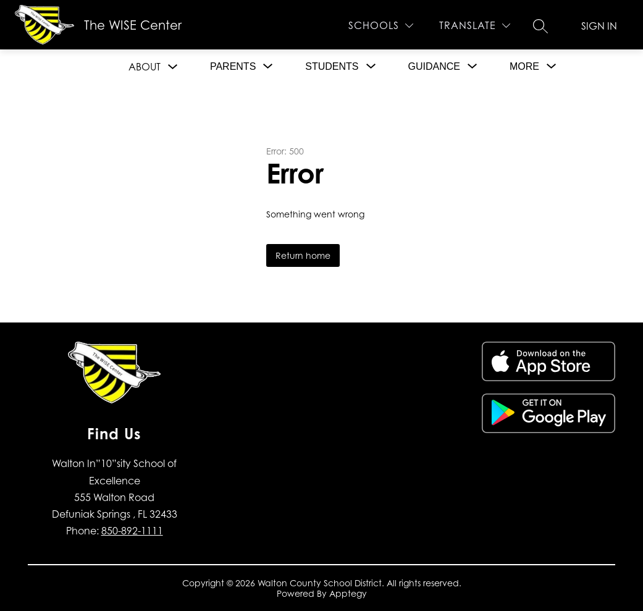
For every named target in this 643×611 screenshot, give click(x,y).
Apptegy (348, 593)
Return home (302, 255)
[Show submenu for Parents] (233, 66)
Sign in (599, 26)
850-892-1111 (132, 531)
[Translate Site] (474, 25)
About (144, 67)
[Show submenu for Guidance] (434, 66)
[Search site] (540, 26)
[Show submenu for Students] (331, 66)
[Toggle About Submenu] (173, 67)
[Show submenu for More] (524, 66)
